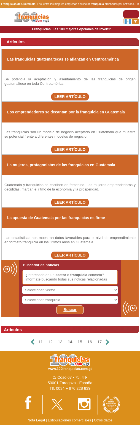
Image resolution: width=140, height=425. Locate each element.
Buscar (69, 309)
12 (50, 341)
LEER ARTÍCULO (69, 96)
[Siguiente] (107, 342)
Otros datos (103, 420)
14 (70, 341)
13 (60, 341)
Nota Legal (36, 420)
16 (89, 341)
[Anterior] (32, 342)
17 (99, 341)
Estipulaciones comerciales (70, 420)
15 (79, 341)
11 (40, 341)
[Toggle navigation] (131, 14)
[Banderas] (131, 21)
